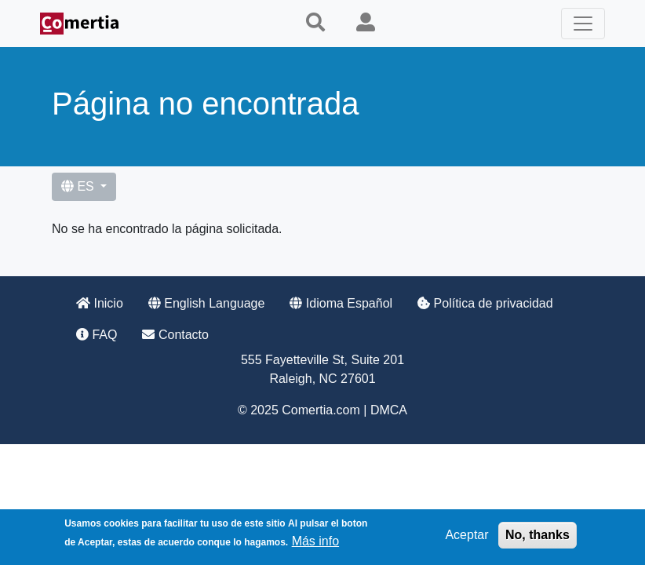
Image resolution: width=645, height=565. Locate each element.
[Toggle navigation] (583, 23)
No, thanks (537, 537)
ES (79, 186)
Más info (315, 543)
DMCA (388, 410)
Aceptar (466, 537)
